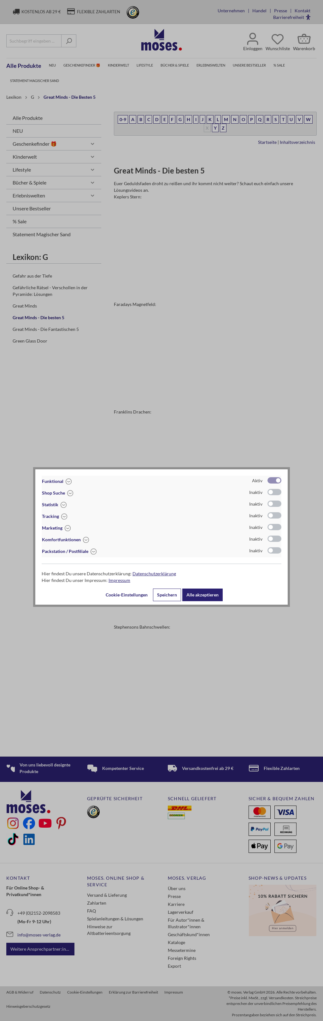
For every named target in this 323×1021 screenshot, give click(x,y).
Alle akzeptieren (202, 594)
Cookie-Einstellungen (127, 594)
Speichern (167, 594)
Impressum (119, 580)
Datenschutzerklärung (154, 573)
